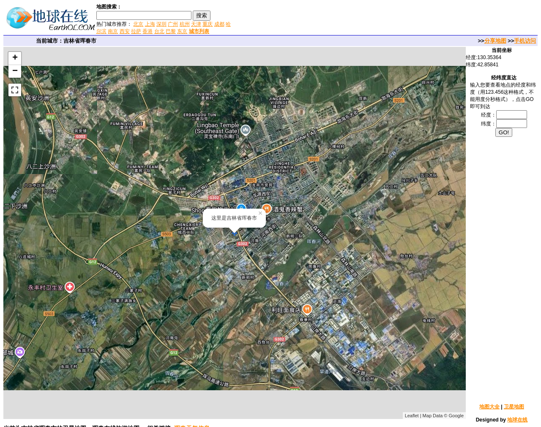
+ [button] (15, 58)
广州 (173, 24)
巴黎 (171, 31)
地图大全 (489, 407)
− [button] (15, 71)
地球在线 (517, 420)
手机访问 (525, 41)
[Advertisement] (333, 18)
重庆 (207, 24)
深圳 (161, 24)
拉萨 (136, 31)
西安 (125, 31)
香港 (147, 31)
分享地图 (495, 41)
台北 (159, 31)
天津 (196, 24)
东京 (182, 31)
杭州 (185, 24)
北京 (138, 24)
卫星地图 (514, 407)
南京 (113, 31)
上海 (150, 24)
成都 (219, 24)
